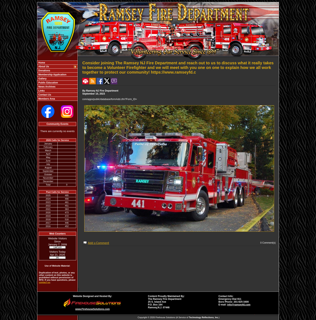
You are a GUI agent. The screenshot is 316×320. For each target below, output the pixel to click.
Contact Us (44, 94)
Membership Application (52, 74)
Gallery (42, 78)
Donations (44, 70)
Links (41, 90)
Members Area (46, 98)
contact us (44, 282)
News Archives (46, 86)
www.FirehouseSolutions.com (92, 309)
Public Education (48, 82)
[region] (57, 81)
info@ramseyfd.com (238, 304)
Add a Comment (98, 243)
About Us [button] (43, 66)
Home (41, 62)
